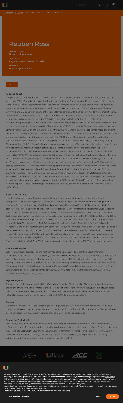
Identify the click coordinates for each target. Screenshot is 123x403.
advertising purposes (92, 381)
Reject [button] (98, 396)
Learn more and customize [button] (18, 396)
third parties (45, 379)
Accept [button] (112, 396)
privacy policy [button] (86, 374)
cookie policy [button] (110, 377)
